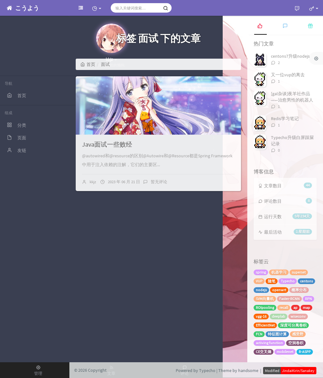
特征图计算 (277, 334)
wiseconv (298, 316)
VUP (259, 281)
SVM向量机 (265, 298)
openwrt (279, 290)
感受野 (297, 334)
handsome (248, 370)
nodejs (261, 290)
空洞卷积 (295, 342)
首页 (87, 64)
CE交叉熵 (263, 351)
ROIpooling (265, 307)
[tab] (260, 25)
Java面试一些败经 (107, 144)
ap (295, 307)
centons (306, 281)
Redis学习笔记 (285, 118)
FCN (259, 334)
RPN (308, 298)
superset (299, 272)
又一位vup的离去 (288, 75)
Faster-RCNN (289, 298)
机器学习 (278, 272)
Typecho (288, 281)
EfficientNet (265, 325)
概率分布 (299, 290)
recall (283, 307)
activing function (269, 342)
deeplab (278, 316)
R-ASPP (305, 351)
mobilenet (285, 351)
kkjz (93, 181)
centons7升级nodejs (290, 56)
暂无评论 (159, 181)
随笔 (271, 281)
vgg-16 (261, 316)
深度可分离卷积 (293, 325)
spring (261, 272)
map (306, 307)
